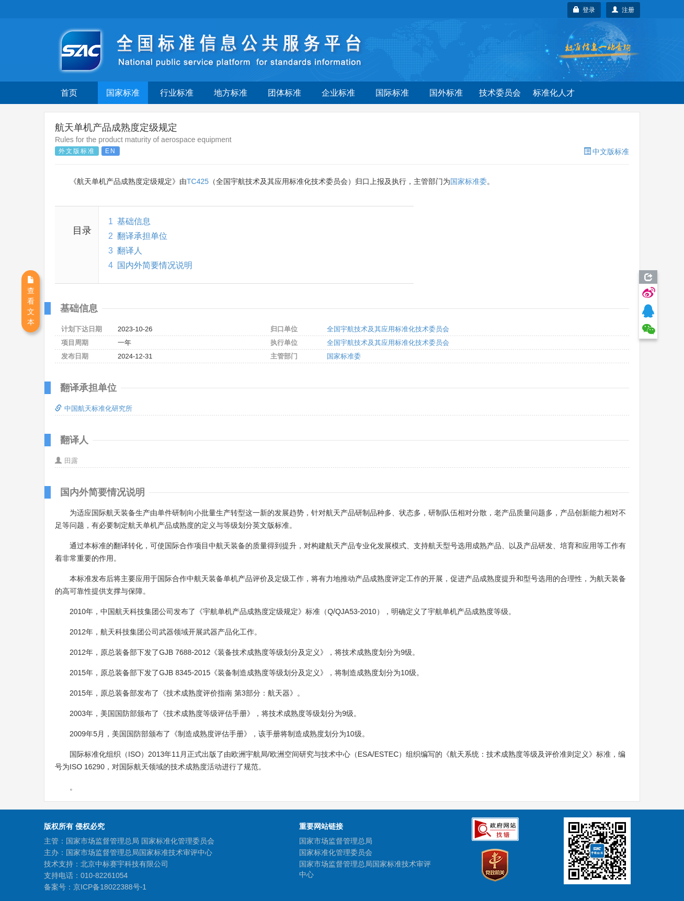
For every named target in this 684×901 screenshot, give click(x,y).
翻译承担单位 (142, 236)
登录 (584, 10)
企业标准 (338, 92)
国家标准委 (468, 181)
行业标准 (176, 92)
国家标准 (123, 92)
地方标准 (230, 92)
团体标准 (284, 92)
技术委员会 (500, 92)
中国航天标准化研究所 (93, 408)
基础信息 (134, 221)
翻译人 (129, 250)
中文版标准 (606, 151)
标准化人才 (554, 92)
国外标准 (446, 92)
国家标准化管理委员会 (335, 852)
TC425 (198, 181)
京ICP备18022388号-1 (109, 887)
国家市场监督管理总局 (335, 841)
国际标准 (392, 92)
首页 (69, 92)
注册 (623, 10)
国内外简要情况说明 (154, 265)
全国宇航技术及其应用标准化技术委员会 (388, 329)
